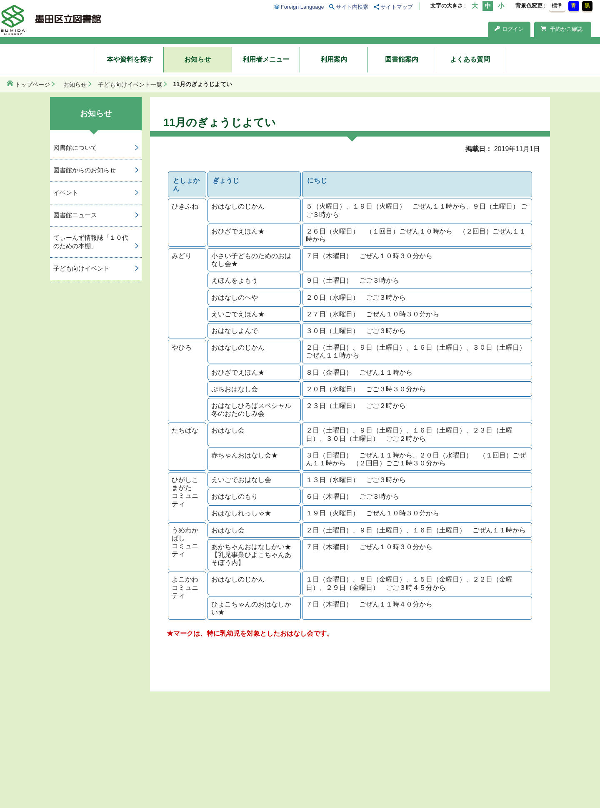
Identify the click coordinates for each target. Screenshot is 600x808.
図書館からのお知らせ (84, 170)
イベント (65, 192)
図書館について (75, 147)
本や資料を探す (130, 59)
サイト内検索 (352, 7)
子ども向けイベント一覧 (130, 84)
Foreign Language (302, 7)
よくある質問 (470, 59)
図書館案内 (401, 59)
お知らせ (197, 59)
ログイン (509, 29)
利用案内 (333, 59)
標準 (557, 5)
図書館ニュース (75, 215)
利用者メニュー (265, 59)
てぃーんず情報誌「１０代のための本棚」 (90, 242)
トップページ (32, 84)
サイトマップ (396, 7)
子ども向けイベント (81, 268)
